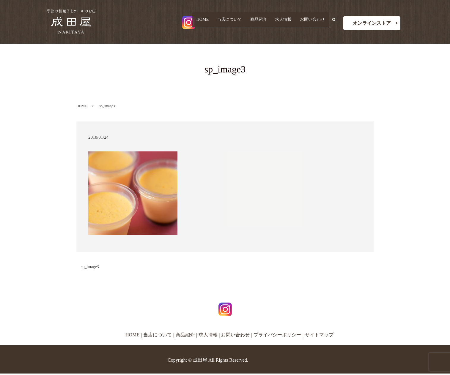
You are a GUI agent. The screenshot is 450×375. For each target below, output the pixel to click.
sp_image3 (90, 267)
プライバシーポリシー (277, 334)
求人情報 (285, 22)
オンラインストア (372, 23)
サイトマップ (319, 334)
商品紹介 (262, 22)
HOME (210, 22)
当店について (235, 22)
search (336, 22)
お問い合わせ (313, 22)
